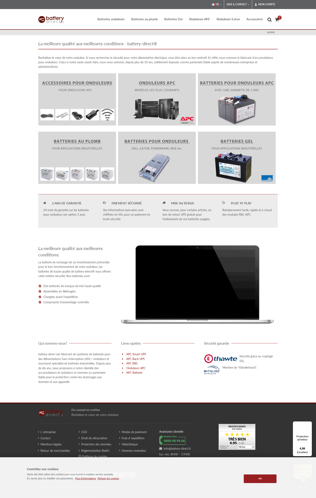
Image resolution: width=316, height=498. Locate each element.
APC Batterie (134, 372)
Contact (46, 438)
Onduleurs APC (136, 368)
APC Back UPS (135, 359)
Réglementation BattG (95, 450)
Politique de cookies (92, 456)
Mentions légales (51, 444)
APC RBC (132, 363)
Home (271, 32)
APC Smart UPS (136, 354)
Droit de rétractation (94, 438)
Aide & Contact (238, 4)
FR (216, 4)
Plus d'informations (85, 478)
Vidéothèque (130, 444)
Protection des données (96, 444)
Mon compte (265, 4)
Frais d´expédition (133, 438)
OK (260, 478)
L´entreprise (48, 432)
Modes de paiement (134, 432)
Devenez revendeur (134, 450)
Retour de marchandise (55, 450)
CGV (84, 432)
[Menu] (309, 423)
